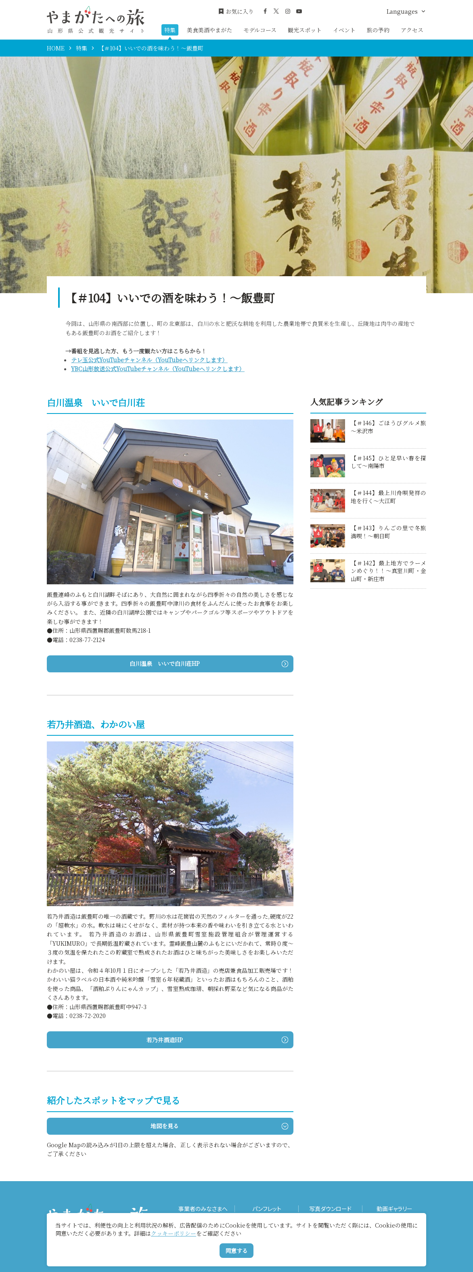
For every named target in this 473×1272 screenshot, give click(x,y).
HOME (56, 48)
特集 (170, 30)
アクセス (412, 30)
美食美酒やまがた (209, 30)
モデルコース (259, 30)
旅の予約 (378, 30)
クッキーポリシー (173, 1233)
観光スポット (305, 30)
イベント (344, 30)
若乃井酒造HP (217, 1040)
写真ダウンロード (330, 1208)
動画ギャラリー (394, 1208)
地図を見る (219, 1126)
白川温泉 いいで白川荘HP (209, 663)
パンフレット (266, 1208)
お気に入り (236, 11)
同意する (236, 1251)
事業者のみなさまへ (203, 1208)
